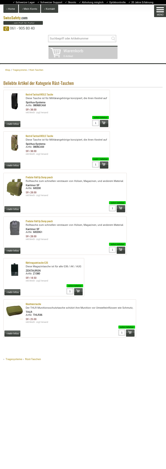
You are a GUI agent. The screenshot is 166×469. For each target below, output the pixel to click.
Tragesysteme (14, 359)
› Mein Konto (29, 8)
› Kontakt (49, 8)
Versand (44, 112)
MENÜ (160, 11)
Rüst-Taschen (33, 359)
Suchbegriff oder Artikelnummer (69, 38)
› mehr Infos (12, 124)
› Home (10, 8)
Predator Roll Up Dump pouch (39, 177)
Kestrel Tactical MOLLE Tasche (39, 94)
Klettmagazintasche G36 (37, 263)
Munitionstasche (33, 304)
